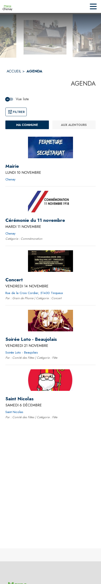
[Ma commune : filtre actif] (27, 125)
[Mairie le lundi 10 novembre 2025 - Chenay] (12, 166)
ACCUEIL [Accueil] (14, 71)
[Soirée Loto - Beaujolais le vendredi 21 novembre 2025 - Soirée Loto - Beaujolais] (31, 339)
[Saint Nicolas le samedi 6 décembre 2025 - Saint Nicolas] (19, 398)
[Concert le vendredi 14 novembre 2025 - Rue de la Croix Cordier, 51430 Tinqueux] (14, 279)
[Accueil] (7, 6)
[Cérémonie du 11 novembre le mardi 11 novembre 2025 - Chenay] (35, 220)
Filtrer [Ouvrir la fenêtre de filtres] (16, 112)
